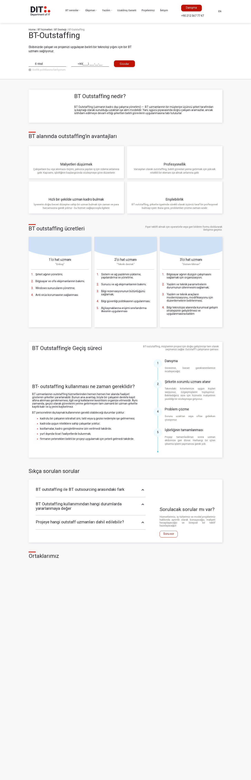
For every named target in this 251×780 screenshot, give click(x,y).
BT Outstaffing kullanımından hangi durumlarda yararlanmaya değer (91, 506)
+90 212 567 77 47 (192, 15)
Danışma (191, 7)
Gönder (124, 63)
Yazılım (107, 10)
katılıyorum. (59, 69)
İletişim (164, 10)
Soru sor (168, 533)
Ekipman (91, 10)
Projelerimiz (148, 10)
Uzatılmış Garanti (126, 10)
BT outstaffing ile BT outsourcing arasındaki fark (91, 490)
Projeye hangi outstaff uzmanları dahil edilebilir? (91, 522)
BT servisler (72, 10)
